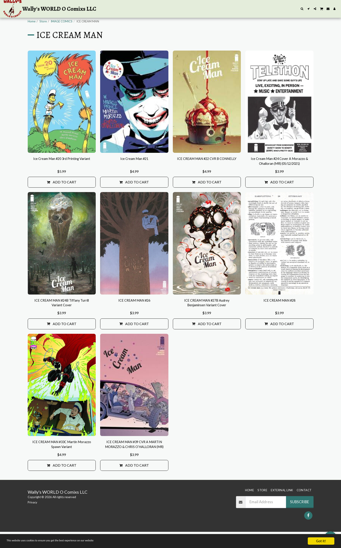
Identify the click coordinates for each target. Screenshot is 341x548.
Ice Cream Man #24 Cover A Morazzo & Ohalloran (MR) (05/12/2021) (279, 173)
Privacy (32, 519)
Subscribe (299, 518)
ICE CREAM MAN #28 (279, 313)
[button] (302, 8)
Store (43, 21)
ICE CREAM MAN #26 (134, 313)
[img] (62, 112)
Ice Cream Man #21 (134, 170)
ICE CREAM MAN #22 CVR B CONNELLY (207, 173)
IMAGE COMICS (61, 21)
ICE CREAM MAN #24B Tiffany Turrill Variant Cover (61, 316)
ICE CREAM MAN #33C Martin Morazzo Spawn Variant (61, 459)
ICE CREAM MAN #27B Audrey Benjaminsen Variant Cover (207, 316)
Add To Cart (62, 194)
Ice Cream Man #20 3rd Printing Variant (61, 173)
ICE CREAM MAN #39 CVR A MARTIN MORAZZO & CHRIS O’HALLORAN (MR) (134, 459)
